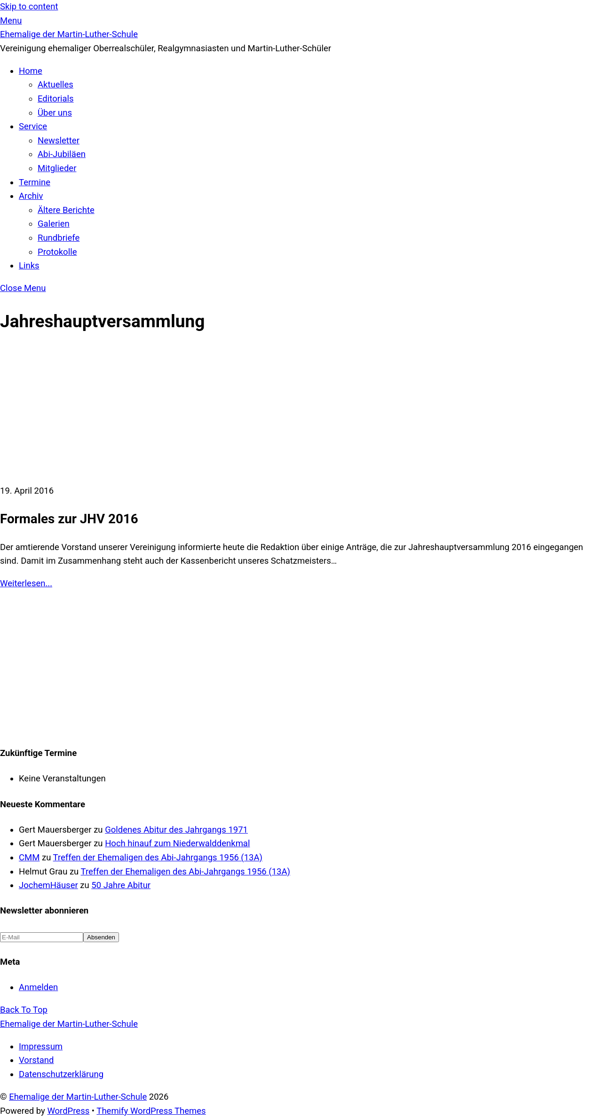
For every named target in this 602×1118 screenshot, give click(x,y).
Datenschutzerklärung (61, 1074)
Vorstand (36, 1060)
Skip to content (29, 6)
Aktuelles (55, 84)
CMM (29, 857)
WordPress (68, 1111)
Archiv (31, 196)
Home (30, 71)
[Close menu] (23, 288)
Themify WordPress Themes (151, 1111)
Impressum (41, 1046)
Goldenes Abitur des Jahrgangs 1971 (176, 830)
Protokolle (57, 252)
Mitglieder (57, 168)
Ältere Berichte (66, 210)
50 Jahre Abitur (120, 885)
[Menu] (11, 21)
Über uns (55, 113)
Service (33, 126)
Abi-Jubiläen (62, 154)
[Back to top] (24, 1010)
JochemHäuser (48, 885)
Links (29, 265)
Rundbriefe (58, 238)
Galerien (54, 224)
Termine (34, 182)
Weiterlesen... (26, 583)
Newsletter (58, 140)
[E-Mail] (41, 937)
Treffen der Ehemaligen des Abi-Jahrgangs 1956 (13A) (157, 857)
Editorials (56, 99)
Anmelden (38, 987)
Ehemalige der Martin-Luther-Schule (78, 1097)
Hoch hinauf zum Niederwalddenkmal (177, 843)
